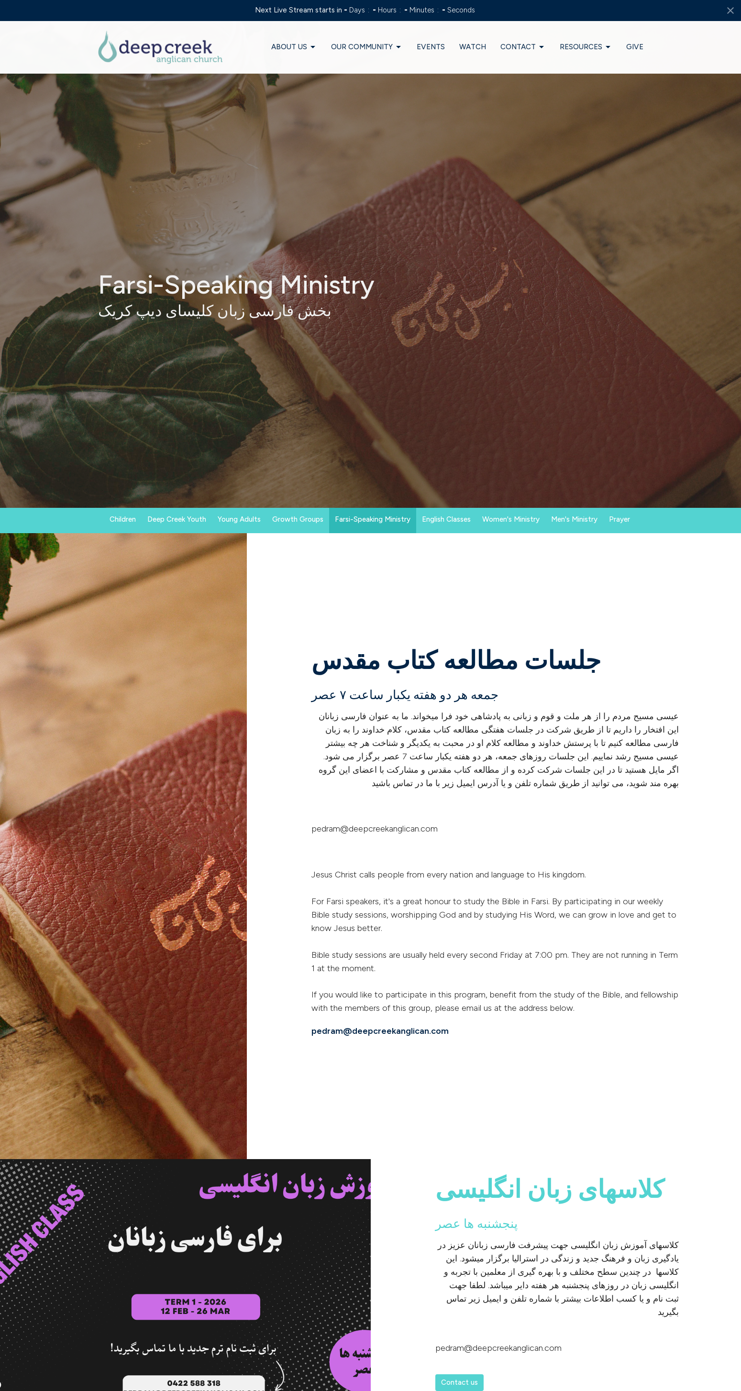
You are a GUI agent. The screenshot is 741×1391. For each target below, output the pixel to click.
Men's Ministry (574, 519)
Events (431, 47)
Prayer (619, 519)
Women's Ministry (511, 519)
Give (634, 47)
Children (123, 519)
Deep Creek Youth (176, 519)
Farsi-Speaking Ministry (372, 519)
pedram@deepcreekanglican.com (380, 1031)
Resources (586, 47)
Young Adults (239, 519)
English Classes (446, 519)
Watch (472, 47)
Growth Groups (297, 519)
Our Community (366, 47)
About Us (294, 47)
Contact (522, 47)
